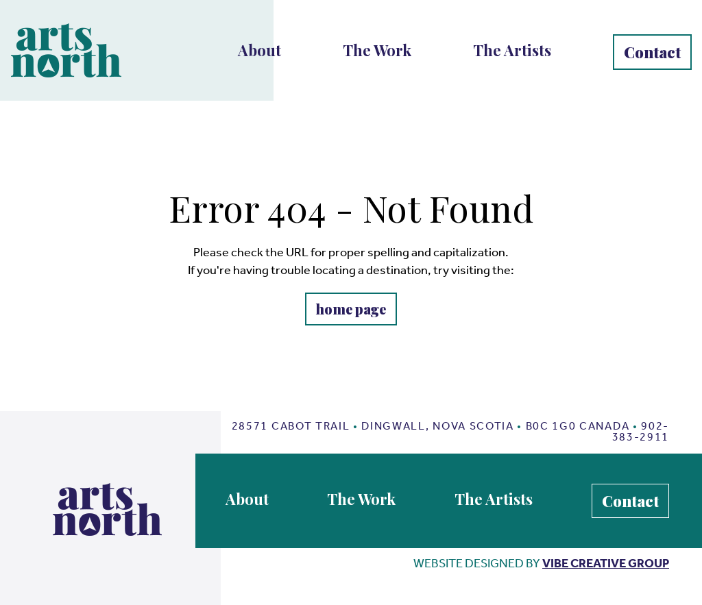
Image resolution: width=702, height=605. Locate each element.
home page (351, 308)
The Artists (512, 50)
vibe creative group (605, 563)
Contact (652, 52)
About (259, 50)
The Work (377, 50)
